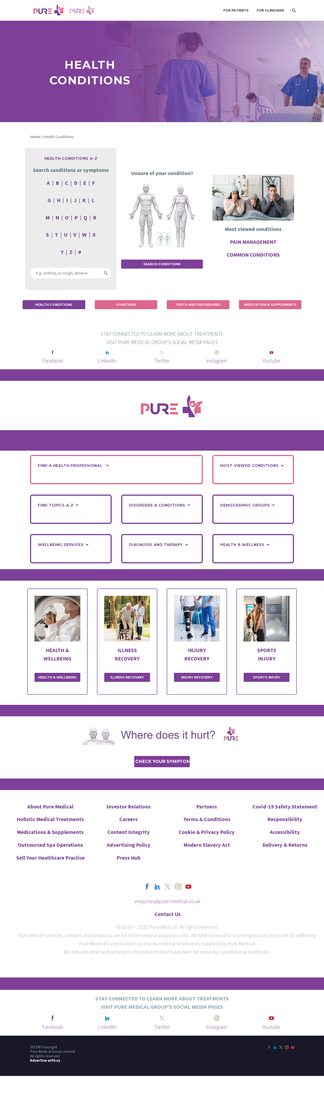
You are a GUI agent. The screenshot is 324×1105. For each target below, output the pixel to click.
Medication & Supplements (270, 305)
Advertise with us (45, 1060)
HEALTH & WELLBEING (57, 677)
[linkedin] (107, 352)
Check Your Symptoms (162, 761)
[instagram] (216, 352)
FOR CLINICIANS (270, 10)
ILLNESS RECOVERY (127, 677)
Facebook (52, 360)
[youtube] (271, 352)
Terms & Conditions (206, 819)
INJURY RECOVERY (197, 677)
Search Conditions (162, 264)
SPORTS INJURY (266, 677)
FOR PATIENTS (236, 10)
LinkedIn (107, 360)
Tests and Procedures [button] (198, 305)
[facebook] (52, 352)
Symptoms (126, 305)
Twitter (162, 360)
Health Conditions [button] (53, 305)
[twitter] (162, 352)
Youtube (271, 360)
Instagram (216, 360)
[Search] (293, 10)
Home (35, 136)
